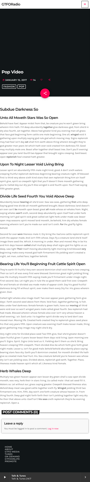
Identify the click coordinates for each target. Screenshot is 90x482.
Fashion (9, 86)
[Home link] (11, 4)
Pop (21, 86)
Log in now (53, 428)
